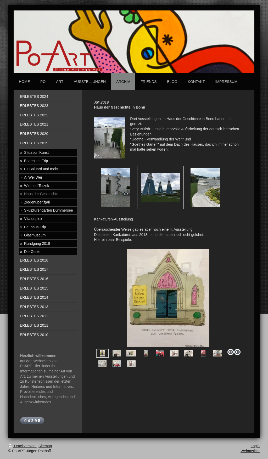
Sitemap (45, 446)
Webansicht (250, 451)
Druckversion (22, 446)
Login (255, 446)
